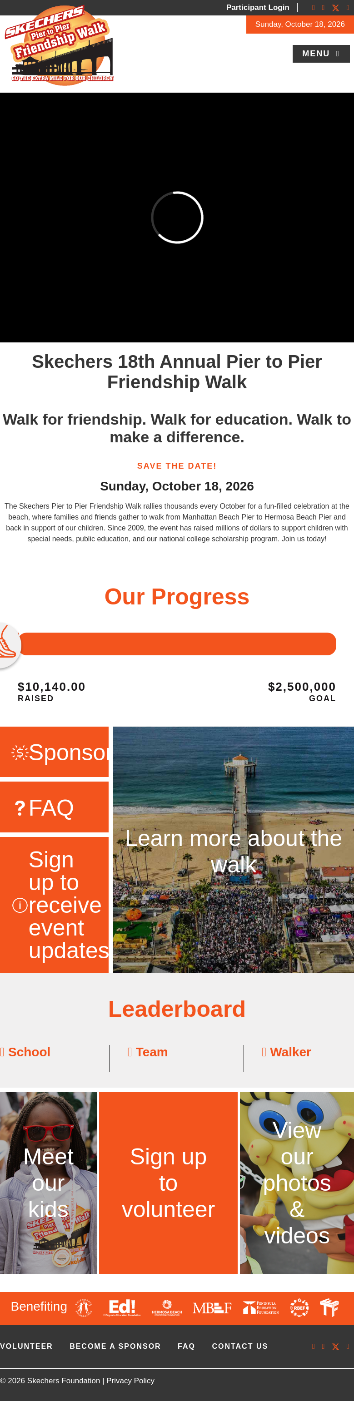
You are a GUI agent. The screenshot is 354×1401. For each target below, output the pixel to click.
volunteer (26, 1346)
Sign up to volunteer (168, 1183)
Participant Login (257, 7)
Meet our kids (48, 1183)
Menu (317, 53)
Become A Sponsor (115, 1346)
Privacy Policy (130, 1380)
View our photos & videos (297, 1183)
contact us (240, 1346)
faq (186, 1346)
